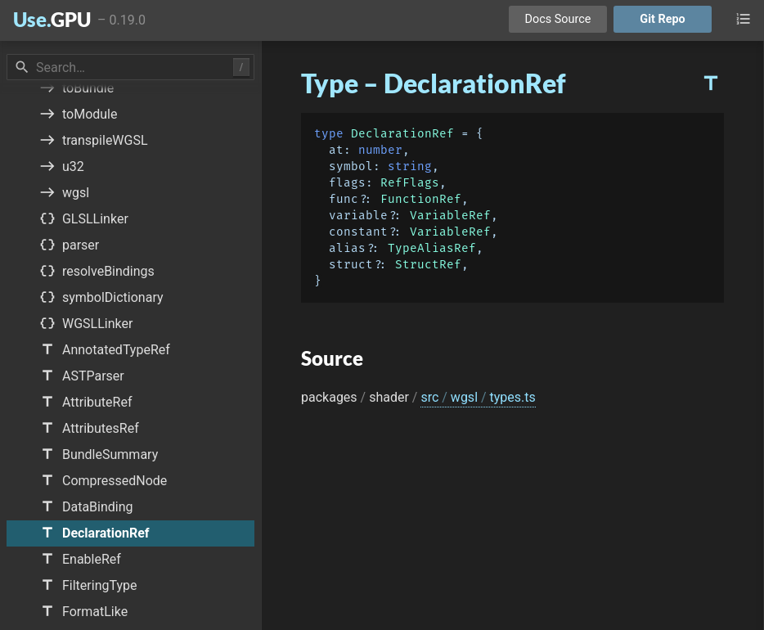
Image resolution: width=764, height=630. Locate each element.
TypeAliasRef (432, 248)
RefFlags (409, 183)
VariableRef (450, 216)
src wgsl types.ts (477, 397)
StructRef (428, 265)
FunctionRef (420, 199)
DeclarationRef (402, 134)
